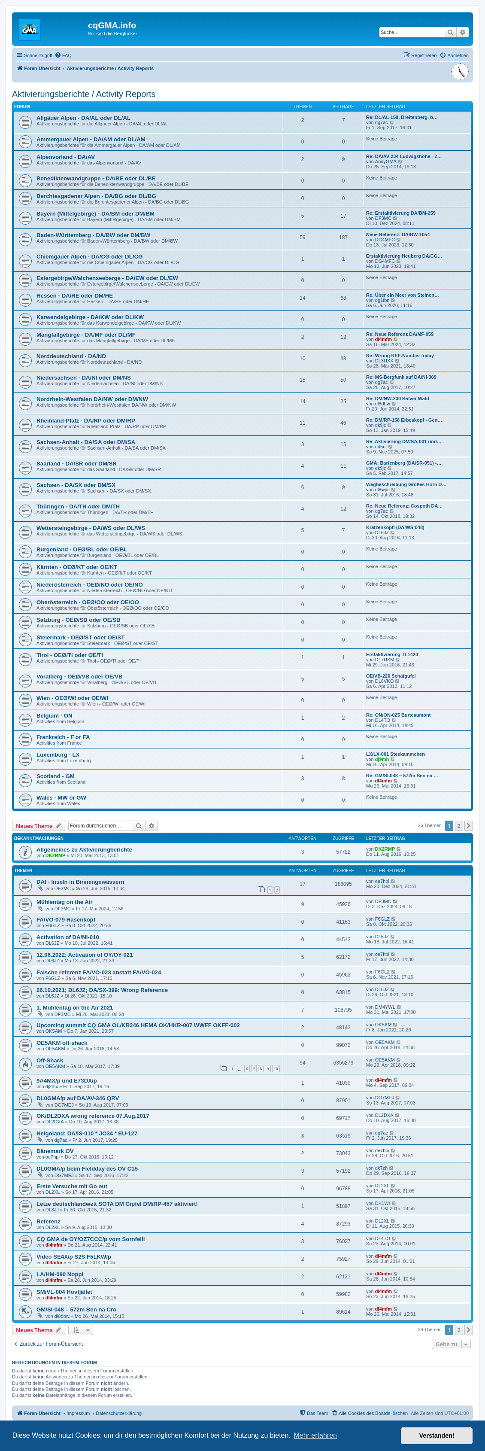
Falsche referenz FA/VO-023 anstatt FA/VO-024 (98, 972)
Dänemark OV (55, 1151)
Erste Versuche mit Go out (71, 1186)
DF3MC (383, 218)
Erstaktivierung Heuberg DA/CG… (404, 256)
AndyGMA (386, 161)
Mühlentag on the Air (64, 902)
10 (276, 1068)
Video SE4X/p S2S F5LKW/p (73, 1256)
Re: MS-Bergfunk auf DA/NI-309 (401, 377)
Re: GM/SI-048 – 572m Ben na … (402, 775)
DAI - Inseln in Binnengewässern (80, 882)
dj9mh (382, 759)
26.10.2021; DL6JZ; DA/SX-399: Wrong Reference (102, 990)
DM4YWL (385, 1007)
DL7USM (384, 659)
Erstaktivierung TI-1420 (392, 654)
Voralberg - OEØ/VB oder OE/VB (79, 676)
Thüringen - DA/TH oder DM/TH (78, 506)
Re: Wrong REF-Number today (400, 355)
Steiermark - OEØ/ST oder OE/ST (80, 637)
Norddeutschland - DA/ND (71, 356)
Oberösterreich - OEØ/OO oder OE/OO (87, 602)
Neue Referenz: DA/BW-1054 (398, 234)
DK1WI (382, 1203)
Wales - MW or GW (61, 797)
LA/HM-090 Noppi (59, 1274)
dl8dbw (382, 403)
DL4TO (382, 720)
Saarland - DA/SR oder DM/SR (76, 463)
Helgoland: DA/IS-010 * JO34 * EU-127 (86, 1133)
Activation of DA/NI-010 (67, 937)
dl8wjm (382, 489)
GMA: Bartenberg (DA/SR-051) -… (403, 462)
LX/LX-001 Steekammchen (395, 754)
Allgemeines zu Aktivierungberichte (84, 849)
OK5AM (53, 1031)
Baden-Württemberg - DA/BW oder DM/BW (93, 235)
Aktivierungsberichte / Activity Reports (84, 94)
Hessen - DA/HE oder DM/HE (74, 295)
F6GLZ (52, 925)
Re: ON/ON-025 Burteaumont (398, 715)
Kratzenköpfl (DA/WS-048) (395, 527)
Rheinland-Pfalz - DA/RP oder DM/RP (85, 420)
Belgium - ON (54, 715)
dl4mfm (383, 339)
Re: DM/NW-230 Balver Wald (397, 398)
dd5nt (381, 446)
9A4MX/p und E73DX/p (66, 1080)
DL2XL (52, 1192)
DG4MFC (385, 239)
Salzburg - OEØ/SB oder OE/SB (78, 620)
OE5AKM (55, 1048)
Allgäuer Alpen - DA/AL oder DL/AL (83, 118)
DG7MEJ (64, 1104)
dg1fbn (382, 300)
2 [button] (459, 826)
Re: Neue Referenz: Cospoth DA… (404, 505)
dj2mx (51, 1086)
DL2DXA (54, 1121)
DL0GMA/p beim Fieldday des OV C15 (87, 1168)
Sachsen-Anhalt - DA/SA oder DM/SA (85, 442)
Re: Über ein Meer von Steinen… (402, 295)
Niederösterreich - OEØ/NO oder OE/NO (89, 584)
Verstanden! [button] (437, 1435)
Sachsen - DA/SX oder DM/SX (75, 485)
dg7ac (381, 122)
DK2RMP (55, 855)
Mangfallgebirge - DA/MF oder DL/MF (86, 335)
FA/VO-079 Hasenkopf (65, 919)
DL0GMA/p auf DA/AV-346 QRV (77, 1098)
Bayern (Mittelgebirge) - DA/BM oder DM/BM (95, 213)
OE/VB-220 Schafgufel (391, 675)
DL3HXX (384, 360)
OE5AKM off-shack (62, 1043)
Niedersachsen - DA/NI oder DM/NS (83, 377)
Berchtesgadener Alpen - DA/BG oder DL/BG (96, 196)
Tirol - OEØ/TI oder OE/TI (69, 655)
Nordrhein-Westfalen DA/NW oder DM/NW (92, 399)
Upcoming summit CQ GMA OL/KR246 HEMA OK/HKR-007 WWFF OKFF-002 (138, 1025)
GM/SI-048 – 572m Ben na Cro (76, 1309)
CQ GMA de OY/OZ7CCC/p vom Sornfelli (90, 1239)
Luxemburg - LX (57, 754)
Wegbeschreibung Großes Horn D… (406, 484)
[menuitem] (63, 55)
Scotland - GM (55, 776)
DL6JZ (382, 532)
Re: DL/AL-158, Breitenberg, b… (402, 117)
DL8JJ (52, 1209)
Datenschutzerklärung (119, 1413)
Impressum (78, 1413)
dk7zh (381, 1168)
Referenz (48, 1221)
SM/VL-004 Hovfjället (64, 1292)
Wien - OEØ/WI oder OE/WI (72, 698)
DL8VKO (384, 681)
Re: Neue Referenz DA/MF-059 (399, 334)
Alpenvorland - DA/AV (65, 157)
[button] (468, 826)
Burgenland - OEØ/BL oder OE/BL (81, 549)
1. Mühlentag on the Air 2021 (74, 1007)
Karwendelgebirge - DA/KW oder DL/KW (90, 317)
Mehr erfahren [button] (315, 1435)
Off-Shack (49, 1060)
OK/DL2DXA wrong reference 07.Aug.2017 (92, 1116)
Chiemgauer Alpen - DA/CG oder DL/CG (89, 256)
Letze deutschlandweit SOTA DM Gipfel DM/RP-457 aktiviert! (117, 1204)
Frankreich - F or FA (63, 737)
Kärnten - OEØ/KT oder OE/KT (76, 567)
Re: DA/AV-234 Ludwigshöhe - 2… (404, 156)
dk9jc (380, 425)
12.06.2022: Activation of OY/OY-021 (84, 955)
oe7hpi (382, 881)
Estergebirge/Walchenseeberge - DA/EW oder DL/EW (107, 278)
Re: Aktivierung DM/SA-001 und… (404, 441)
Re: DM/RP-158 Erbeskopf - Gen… (404, 420)
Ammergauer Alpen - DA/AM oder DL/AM (91, 139)
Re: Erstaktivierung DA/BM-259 (401, 213)
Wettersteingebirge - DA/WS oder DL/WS (90, 528)
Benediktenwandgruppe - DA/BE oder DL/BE (96, 178)
